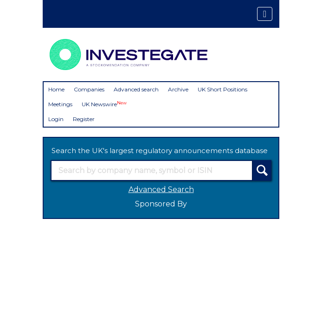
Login (56, 119)
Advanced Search (161, 189)
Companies (89, 89)
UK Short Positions (222, 89)
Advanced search (136, 89)
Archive (178, 89)
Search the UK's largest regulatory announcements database (160, 150)
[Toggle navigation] (264, 14)
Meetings (60, 104)
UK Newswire (104, 104)
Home (56, 89)
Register (84, 119)
